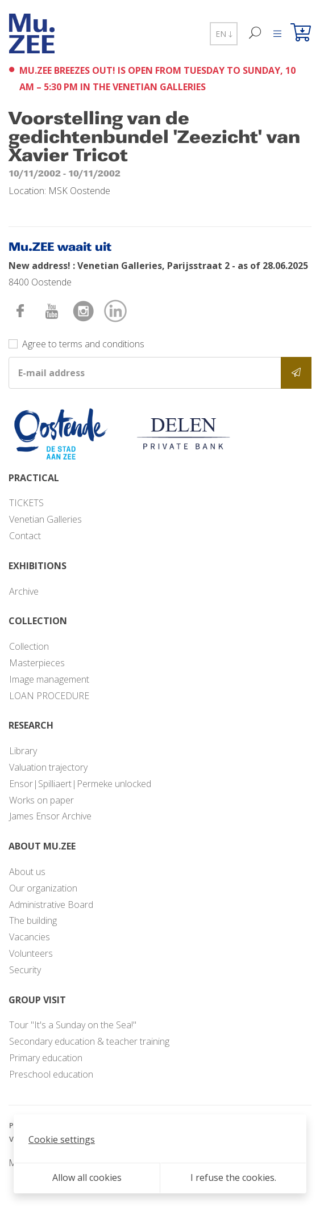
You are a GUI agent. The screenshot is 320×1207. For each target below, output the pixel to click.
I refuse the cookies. (233, 1177)
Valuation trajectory (48, 767)
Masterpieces (37, 663)
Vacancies (29, 937)
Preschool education (51, 1074)
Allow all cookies (87, 1177)
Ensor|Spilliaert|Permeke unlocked (80, 783)
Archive (24, 591)
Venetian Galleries (45, 519)
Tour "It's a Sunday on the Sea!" (72, 1025)
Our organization (43, 888)
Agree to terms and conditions (83, 344)
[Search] (255, 33)
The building (33, 920)
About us (27, 871)
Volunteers (31, 953)
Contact (25, 535)
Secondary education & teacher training (89, 1041)
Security (25, 970)
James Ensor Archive (50, 816)
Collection (29, 646)
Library (23, 751)
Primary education (45, 1058)
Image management (49, 679)
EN (223, 33)
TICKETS (26, 503)
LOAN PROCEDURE (49, 695)
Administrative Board (51, 904)
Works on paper (41, 800)
